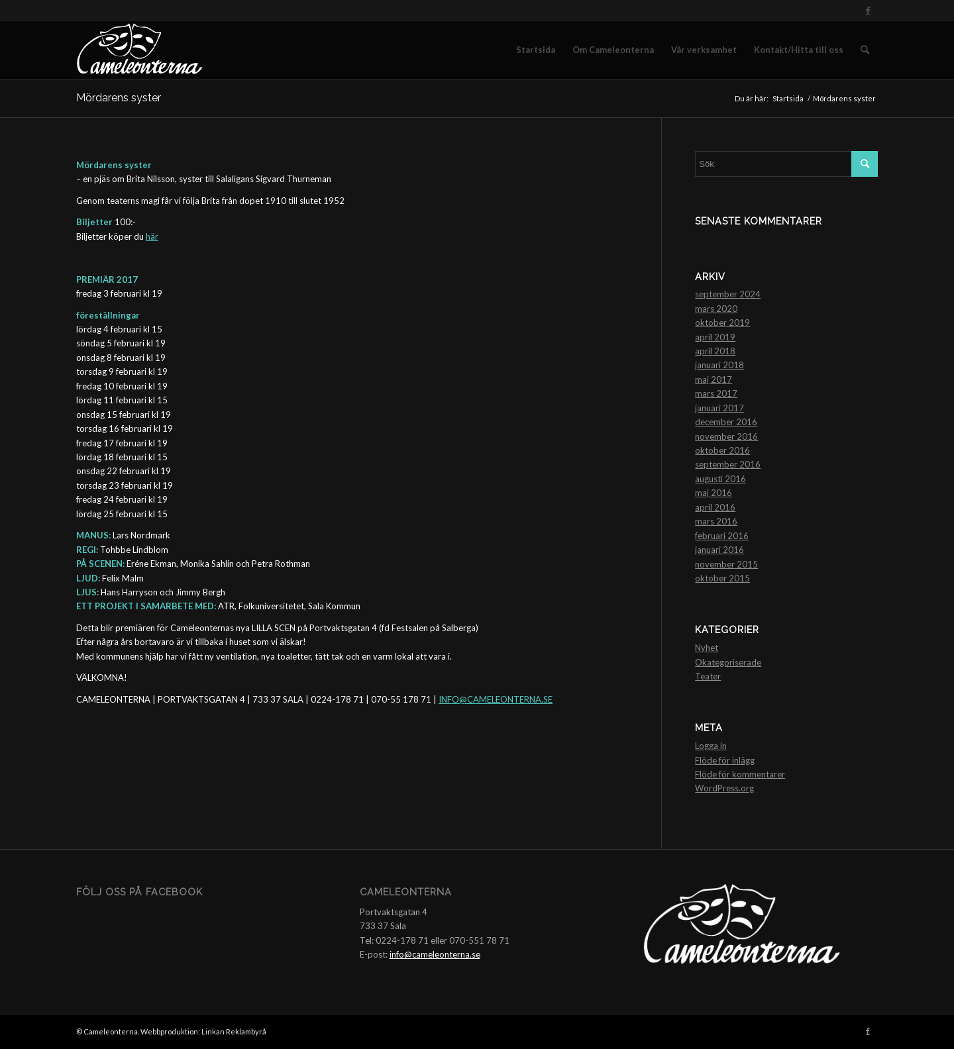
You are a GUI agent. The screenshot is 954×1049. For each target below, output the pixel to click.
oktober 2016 (722, 450)
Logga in (711, 745)
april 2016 (715, 507)
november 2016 (726, 436)
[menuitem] (535, 50)
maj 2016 (713, 492)
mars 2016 (716, 521)
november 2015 (726, 564)
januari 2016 (719, 549)
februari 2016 (722, 535)
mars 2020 (716, 308)
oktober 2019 (722, 322)
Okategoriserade (728, 662)
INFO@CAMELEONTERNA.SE (496, 699)
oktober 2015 (722, 578)
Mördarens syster (118, 97)
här (152, 236)
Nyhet (706, 647)
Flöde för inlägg (725, 760)
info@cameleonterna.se (435, 954)
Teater (708, 676)
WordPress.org (724, 788)
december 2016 (726, 422)
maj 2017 (713, 379)
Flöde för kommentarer (740, 774)
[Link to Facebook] (868, 10)
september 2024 (728, 294)
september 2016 (728, 464)
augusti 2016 (720, 479)
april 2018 (715, 351)
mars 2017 (716, 393)
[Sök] (865, 50)
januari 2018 (719, 365)
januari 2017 (719, 408)
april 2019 (715, 337)
